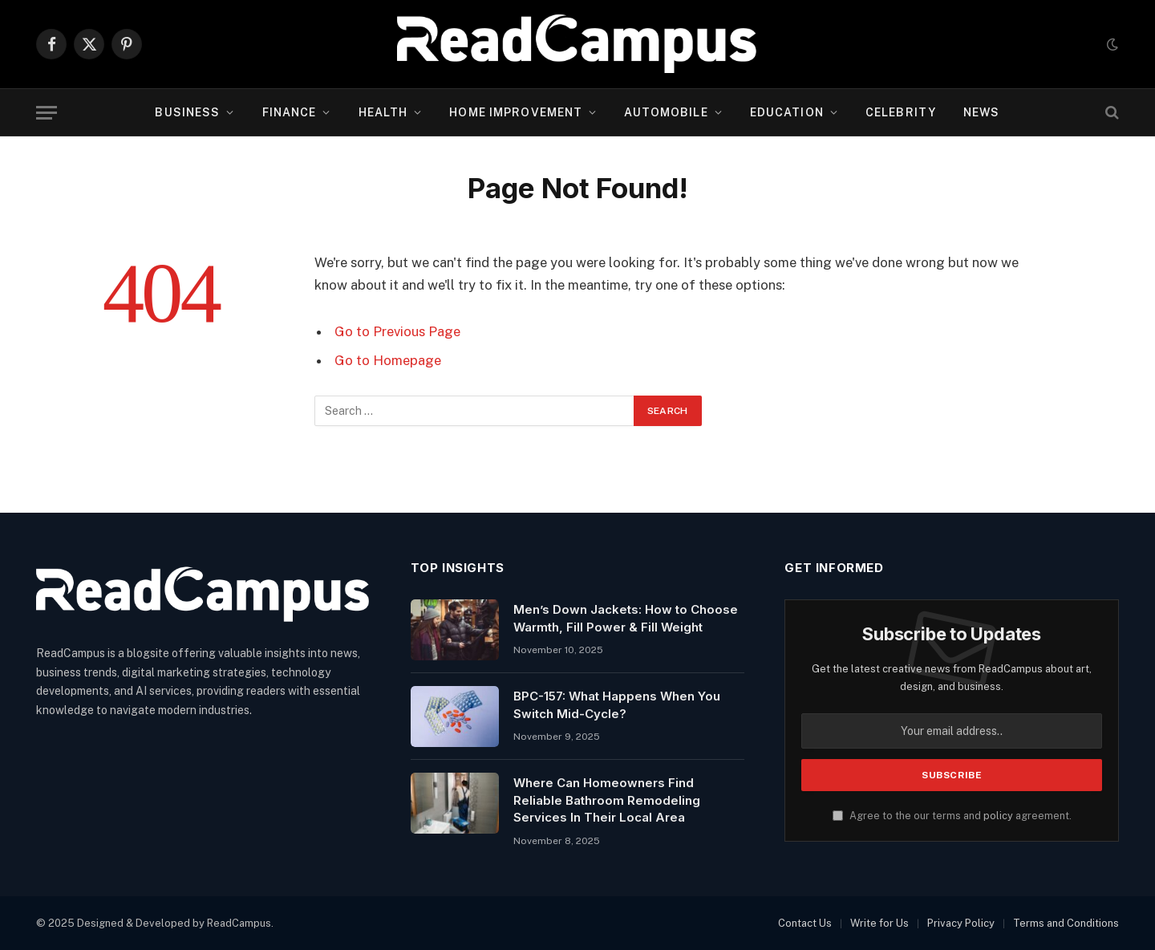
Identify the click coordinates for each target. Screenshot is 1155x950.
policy (998, 816)
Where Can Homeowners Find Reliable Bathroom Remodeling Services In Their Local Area (606, 800)
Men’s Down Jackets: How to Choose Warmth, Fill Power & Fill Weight (625, 618)
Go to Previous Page (397, 331)
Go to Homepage (387, 360)
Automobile (665, 112)
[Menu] (46, 113)
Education (787, 112)
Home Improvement (515, 112)
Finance (289, 112)
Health (383, 112)
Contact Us (805, 923)
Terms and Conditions (1066, 923)
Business (187, 112)
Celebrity (900, 112)
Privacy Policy (961, 923)
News (981, 112)
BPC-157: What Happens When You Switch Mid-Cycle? (616, 704)
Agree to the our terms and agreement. (952, 816)
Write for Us (879, 923)
